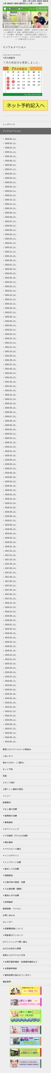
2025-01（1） (11, 195)
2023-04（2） (11, 278)
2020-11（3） (11, 399)
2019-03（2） (11, 486)
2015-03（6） (11, 694)
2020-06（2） (11, 421)
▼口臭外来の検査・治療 (14, 882)
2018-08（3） (11, 516)
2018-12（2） (11, 499)
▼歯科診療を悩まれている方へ (17, 975)
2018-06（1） (11, 525)
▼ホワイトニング (11, 829)
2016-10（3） (11, 611)
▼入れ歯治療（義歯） (13, 889)
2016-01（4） (11, 650)
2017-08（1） (11, 568)
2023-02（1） (11, 286)
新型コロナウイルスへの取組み (17, 749)
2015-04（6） (11, 689)
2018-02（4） (11, 542)
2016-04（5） (11, 637)
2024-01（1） (11, 243)
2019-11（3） (11, 451)
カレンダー (8, 922)
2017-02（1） (11, 594)
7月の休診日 (9, 58)
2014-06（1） (11, 733)
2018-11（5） (11, 503)
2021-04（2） (11, 377)
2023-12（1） (11, 247)
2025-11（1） (11, 152)
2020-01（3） (11, 442)
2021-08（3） (11, 360)
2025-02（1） (11, 191)
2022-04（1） (11, 325)
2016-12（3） (11, 603)
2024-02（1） (11, 239)
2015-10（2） (11, 663)
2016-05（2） (11, 633)
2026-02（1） (11, 143)
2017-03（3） (11, 590)
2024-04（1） (11, 234)
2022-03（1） (11, 330)
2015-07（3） (11, 676)
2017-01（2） (11, 598)
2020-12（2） (11, 395)
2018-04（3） (11, 533)
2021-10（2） (11, 351)
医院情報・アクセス (12, 909)
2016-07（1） (11, 624)
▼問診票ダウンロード (13, 935)
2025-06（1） (11, 173)
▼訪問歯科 (8, 902)
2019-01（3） (11, 494)
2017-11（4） (11, 555)
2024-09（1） (11, 213)
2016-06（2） (11, 629)
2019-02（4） (11, 490)
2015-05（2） (11, 685)
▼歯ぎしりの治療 (11, 869)
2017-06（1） (11, 577)
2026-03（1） (11, 139)
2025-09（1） (11, 160)
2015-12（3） (11, 655)
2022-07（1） (11, 312)
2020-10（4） (11, 403)
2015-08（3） (11, 672)
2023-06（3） (11, 269)
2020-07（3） (11, 416)
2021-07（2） (11, 364)
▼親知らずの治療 (11, 895)
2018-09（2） (11, 512)
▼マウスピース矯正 (12, 849)
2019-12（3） (11, 447)
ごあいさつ (8, 756)
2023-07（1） (11, 265)
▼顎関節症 (8, 875)
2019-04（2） (11, 481)
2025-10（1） (11, 156)
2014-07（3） (11, 728)
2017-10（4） (11, 559)
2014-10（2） (11, 715)
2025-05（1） (11, 178)
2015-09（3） (11, 668)
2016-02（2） (11, 646)
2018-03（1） (11, 538)
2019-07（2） (11, 468)
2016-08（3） (11, 620)
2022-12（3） (11, 295)
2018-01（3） (11, 546)
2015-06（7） (11, 681)
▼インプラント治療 (12, 862)
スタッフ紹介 (9, 782)
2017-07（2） (11, 572)
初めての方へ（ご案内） (14, 763)
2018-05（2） (11, 529)
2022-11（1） (11, 299)
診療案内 (7, 802)
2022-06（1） (11, 317)
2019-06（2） (11, 473)
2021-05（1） (11, 373)
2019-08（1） (11, 464)
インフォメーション (12, 131)
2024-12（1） (11, 200)
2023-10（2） (11, 256)
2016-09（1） (11, 616)
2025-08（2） (11, 165)
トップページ (9, 124)
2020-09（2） (11, 408)
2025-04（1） (11, 182)
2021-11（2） (11, 347)
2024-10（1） (11, 208)
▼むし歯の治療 (10, 809)
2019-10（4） (11, 455)
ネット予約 (8, 769)
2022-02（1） (11, 334)
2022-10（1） (11, 304)
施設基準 (7, 982)
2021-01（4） (11, 390)
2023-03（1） (11, 282)
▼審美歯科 (8, 822)
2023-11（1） (11, 252)
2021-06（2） (11, 369)
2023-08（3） (11, 260)
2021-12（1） (11, 343)
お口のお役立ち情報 (12, 948)
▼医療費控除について (13, 928)
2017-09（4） (11, 564)
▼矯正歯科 (8, 842)
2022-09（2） (11, 308)
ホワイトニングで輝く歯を (15, 942)
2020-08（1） (11, 412)
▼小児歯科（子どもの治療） (16, 836)
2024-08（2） (11, 217)
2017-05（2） (11, 581)
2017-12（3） (11, 551)
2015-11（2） (11, 659)
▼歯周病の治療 (10, 816)
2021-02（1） (11, 386)
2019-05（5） (11, 477)
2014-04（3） (11, 741)
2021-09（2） (11, 356)
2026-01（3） (11, 147)
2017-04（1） (11, 585)
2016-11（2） (11, 607)
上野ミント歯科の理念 (13, 789)
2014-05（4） (11, 737)
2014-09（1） (11, 720)
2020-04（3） (11, 429)
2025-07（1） (11, 169)
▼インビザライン (11, 855)
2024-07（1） (11, 221)
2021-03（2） (11, 382)
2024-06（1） (11, 226)
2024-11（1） (11, 204)
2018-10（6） (11, 507)
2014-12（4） (11, 707)
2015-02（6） (11, 698)
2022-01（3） (11, 338)
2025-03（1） (11, 187)
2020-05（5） (11, 425)
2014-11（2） (11, 711)
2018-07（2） (11, 520)
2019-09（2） (11, 460)
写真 (5, 776)
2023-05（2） (11, 273)
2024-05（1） (11, 230)
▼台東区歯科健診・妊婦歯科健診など (20, 962)
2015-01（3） (11, 702)
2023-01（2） (11, 291)
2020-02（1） (11, 438)
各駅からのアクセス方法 (14, 955)
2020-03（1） (11, 434)
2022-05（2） (11, 321)
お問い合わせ (9, 915)
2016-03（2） (11, 642)
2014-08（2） (11, 724)
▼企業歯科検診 (10, 968)
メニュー (7, 796)
